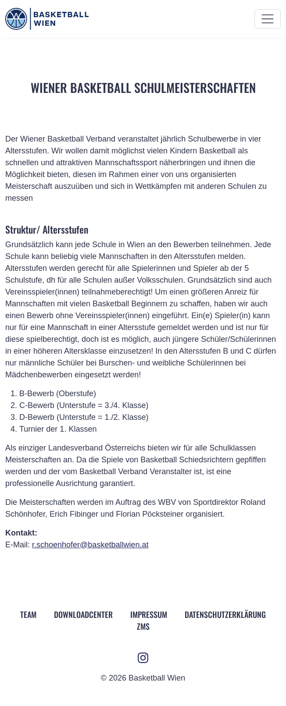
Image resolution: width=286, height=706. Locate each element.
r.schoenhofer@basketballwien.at (90, 544)
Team (28, 614)
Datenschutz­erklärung (225, 614)
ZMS (143, 626)
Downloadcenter (83, 614)
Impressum (148, 614)
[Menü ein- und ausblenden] (267, 18)
